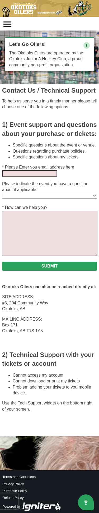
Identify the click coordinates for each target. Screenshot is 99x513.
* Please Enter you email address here (38, 167)
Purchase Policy (14, 491)
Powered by (31, 506)
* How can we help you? (25, 207)
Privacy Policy (13, 484)
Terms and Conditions (19, 477)
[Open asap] (86, 502)
